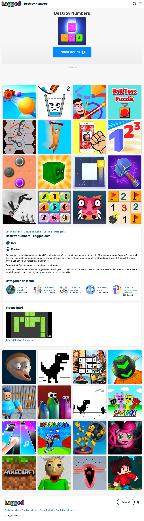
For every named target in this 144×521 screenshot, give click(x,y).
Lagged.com (15, 503)
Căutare (135, 4)
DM (139, 502)
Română (126, 502)
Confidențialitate (65, 510)
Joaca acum (69, 52)
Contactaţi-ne (29, 510)
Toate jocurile (12, 510)
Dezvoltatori (46, 510)
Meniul (141, 4)
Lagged (12, 4)
